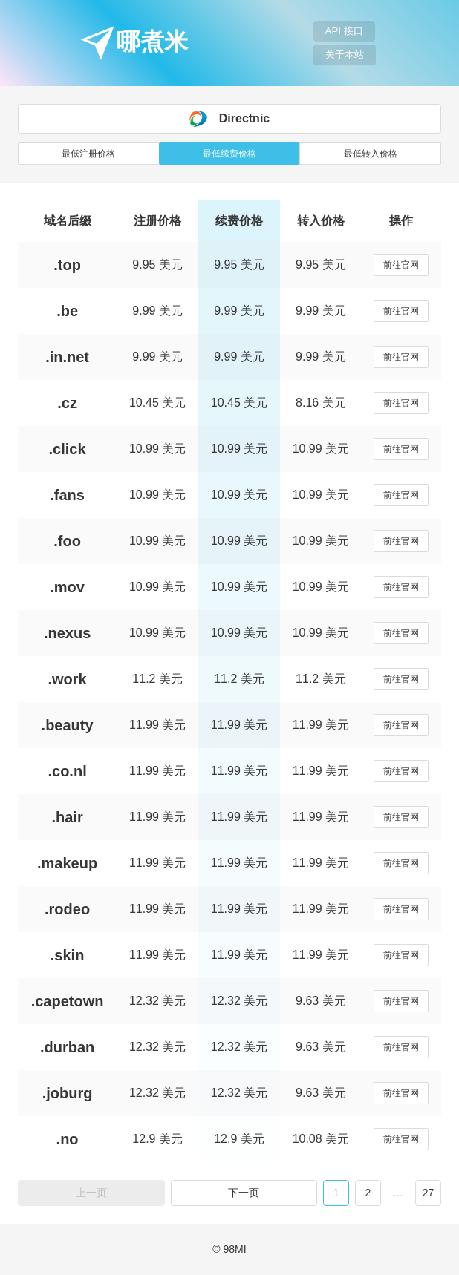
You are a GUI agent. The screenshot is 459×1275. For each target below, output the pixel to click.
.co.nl (67, 771)
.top (67, 265)
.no (67, 1139)
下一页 (243, 1193)
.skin (68, 955)
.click (67, 449)
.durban (67, 1047)
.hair (66, 817)
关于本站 (344, 54)
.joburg (67, 1093)
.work (67, 679)
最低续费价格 (229, 153)
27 (428, 1193)
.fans (67, 495)
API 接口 (344, 30)
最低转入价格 (370, 153)
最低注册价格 (88, 153)
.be (67, 311)
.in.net (67, 357)
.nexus (67, 633)
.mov (67, 587)
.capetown (67, 1001)
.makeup (67, 863)
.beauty (68, 725)
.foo (67, 541)
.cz (67, 403)
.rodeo (67, 909)
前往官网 (401, 265)
